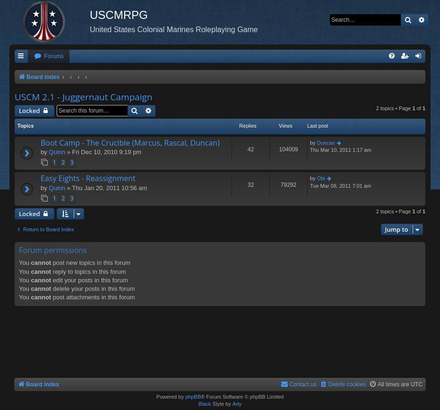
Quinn (57, 152)
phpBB (193, 397)
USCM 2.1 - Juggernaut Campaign (83, 97)
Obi (321, 178)
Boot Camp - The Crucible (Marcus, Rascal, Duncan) (130, 143)
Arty (237, 404)
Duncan (326, 143)
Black (204, 404)
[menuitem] (49, 56)
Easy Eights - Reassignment (88, 178)
